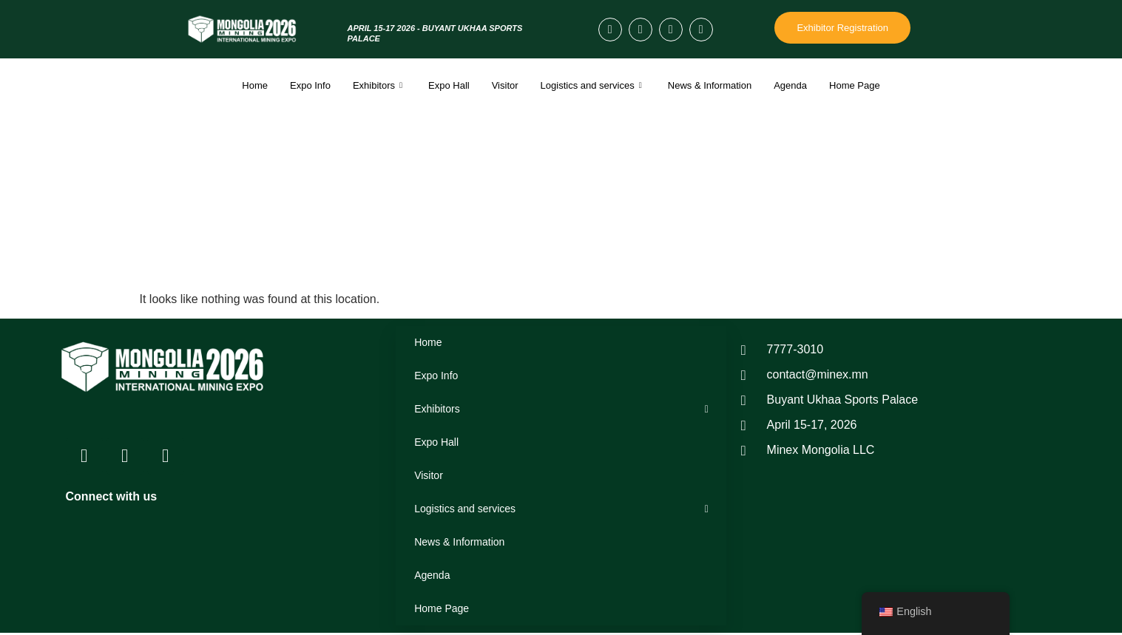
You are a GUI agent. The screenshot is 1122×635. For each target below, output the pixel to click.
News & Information (709, 85)
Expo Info (310, 85)
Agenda (790, 85)
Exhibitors (379, 85)
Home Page (854, 85)
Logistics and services (593, 85)
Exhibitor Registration (842, 27)
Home (255, 85)
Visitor (505, 85)
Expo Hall (449, 85)
